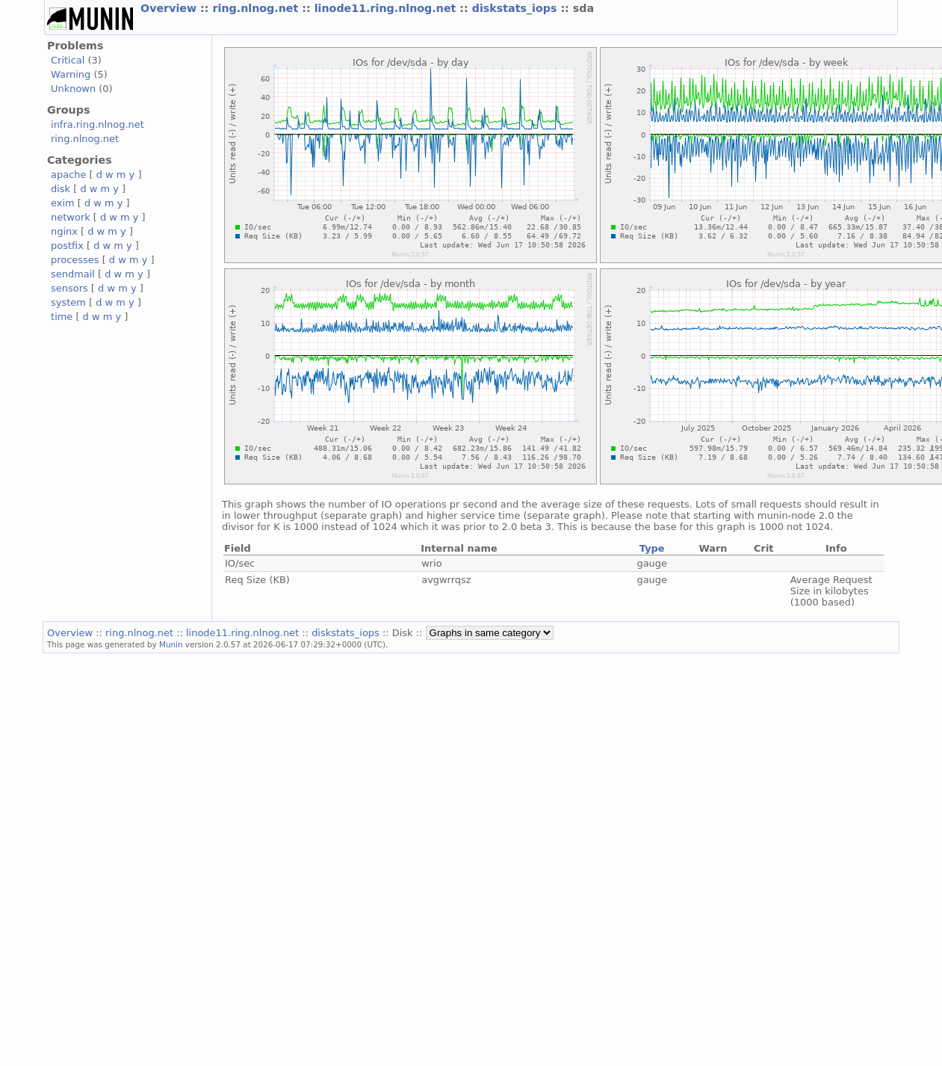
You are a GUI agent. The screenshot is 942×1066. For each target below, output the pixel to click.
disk (60, 188)
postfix (67, 245)
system (68, 302)
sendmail (73, 274)
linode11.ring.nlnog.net (387, 8)
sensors (69, 288)
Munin (171, 644)
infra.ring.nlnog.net (97, 124)
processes (75, 259)
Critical (67, 60)
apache (68, 174)
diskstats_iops (516, 8)
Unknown (73, 88)
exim (63, 203)
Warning (70, 74)
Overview (170, 8)
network (70, 217)
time (61, 316)
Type (652, 548)
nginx (64, 231)
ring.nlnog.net (257, 8)
